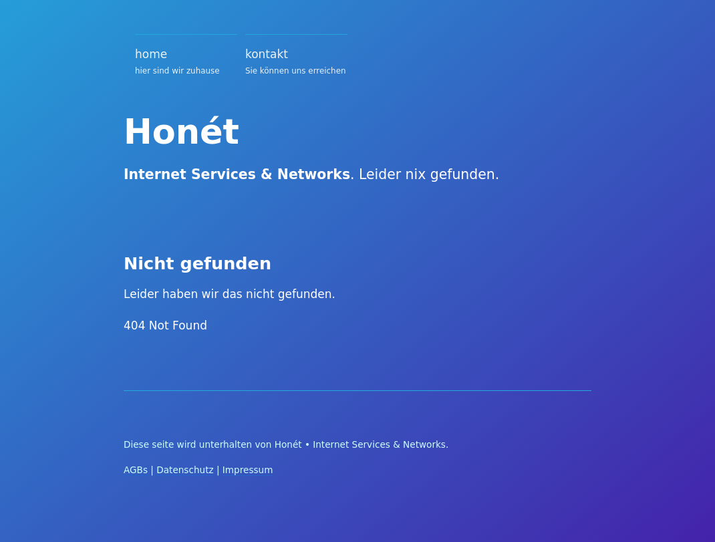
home (186, 63)
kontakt (296, 63)
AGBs (136, 469)
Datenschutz (184, 469)
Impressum (248, 469)
